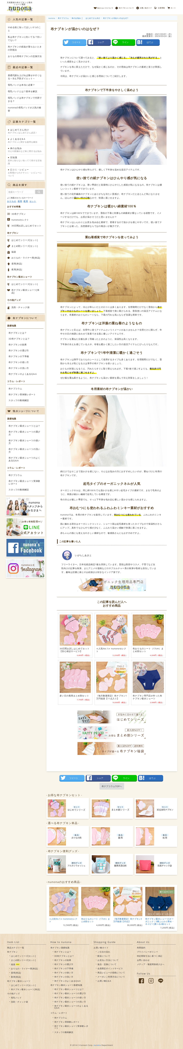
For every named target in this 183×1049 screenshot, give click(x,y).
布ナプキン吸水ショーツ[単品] (25, 291)
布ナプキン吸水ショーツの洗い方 (24, 450)
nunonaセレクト (20, 219)
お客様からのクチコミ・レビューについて (25, 172)
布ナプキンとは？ (18, 332)
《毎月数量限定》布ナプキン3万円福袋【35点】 (127, 920)
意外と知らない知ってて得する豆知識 (25, 160)
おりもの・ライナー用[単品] (25, 257)
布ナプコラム (15, 388)
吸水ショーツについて (103, 7)
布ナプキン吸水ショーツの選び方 (24, 433)
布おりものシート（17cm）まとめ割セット (95, 920)
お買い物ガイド (144, 7)
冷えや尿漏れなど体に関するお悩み (25, 150)
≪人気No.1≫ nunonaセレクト (63, 920)
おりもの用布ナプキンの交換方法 (25, 56)
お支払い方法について (108, 960)
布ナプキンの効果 (18, 344)
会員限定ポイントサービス (110, 968)
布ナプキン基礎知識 (59, 947)
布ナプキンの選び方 (19, 350)
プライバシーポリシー (147, 951)
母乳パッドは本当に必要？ (21, 84)
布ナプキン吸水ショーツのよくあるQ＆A (24, 459)
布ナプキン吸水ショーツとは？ (24, 425)
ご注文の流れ (104, 951)
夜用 (25, 201)
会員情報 (159, 7)
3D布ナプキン (18, 213)
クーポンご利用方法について (111, 976)
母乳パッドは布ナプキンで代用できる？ (25, 99)
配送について (104, 956)
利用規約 (141, 947)
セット (32, 201)
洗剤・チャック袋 (20, 307)
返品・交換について (107, 964)
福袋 (13, 251)
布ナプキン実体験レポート (22, 394)
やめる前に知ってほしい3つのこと (24, 29)
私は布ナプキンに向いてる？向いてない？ (25, 38)
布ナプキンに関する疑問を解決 (25, 140)
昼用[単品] (16, 263)
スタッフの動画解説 (19, 400)
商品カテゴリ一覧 (15, 947)
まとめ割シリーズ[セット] (24, 245)
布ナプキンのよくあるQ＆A (23, 373)
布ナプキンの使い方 (19, 362)
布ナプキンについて (124, 7)
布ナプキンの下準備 (19, 356)
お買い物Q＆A (104, 980)
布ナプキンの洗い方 (19, 368)
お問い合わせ (143, 960)
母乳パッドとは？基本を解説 (22, 91)
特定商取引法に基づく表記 (149, 956)
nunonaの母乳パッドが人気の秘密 (24, 109)
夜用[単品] (16, 269)
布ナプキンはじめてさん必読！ (25, 131)
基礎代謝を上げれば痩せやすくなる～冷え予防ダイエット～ (25, 77)
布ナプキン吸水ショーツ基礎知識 (66, 985)
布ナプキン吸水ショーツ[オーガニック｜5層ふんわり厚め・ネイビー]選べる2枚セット (159, 921)
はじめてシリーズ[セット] (24, 240)
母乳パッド (16, 997)
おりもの (11, 201)
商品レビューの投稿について (111, 972)
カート (171, 7)
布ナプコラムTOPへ (112, 786)
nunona (97, 1045)
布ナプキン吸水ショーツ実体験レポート (24, 482)
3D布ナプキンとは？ (19, 338)
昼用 (20, 201)
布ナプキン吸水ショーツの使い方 (24, 442)
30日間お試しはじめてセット (26, 225)
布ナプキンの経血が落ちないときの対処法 (25, 48)
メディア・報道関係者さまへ (150, 964)
